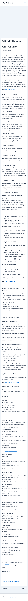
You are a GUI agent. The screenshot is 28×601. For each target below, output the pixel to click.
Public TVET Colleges (10, 89)
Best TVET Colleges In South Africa (11, 581)
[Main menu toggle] (25, 3)
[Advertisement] (14, 20)
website (7, 564)
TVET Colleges (7, 3)
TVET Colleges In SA (10, 281)
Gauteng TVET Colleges (11, 451)
